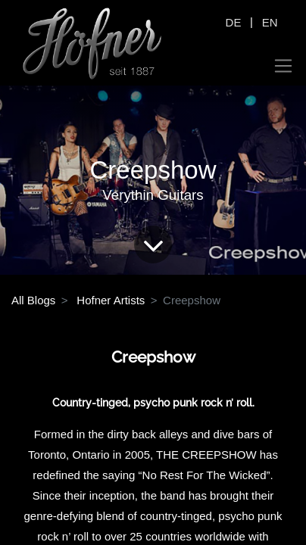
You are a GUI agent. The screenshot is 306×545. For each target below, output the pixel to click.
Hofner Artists (110, 300)
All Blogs (33, 300)
